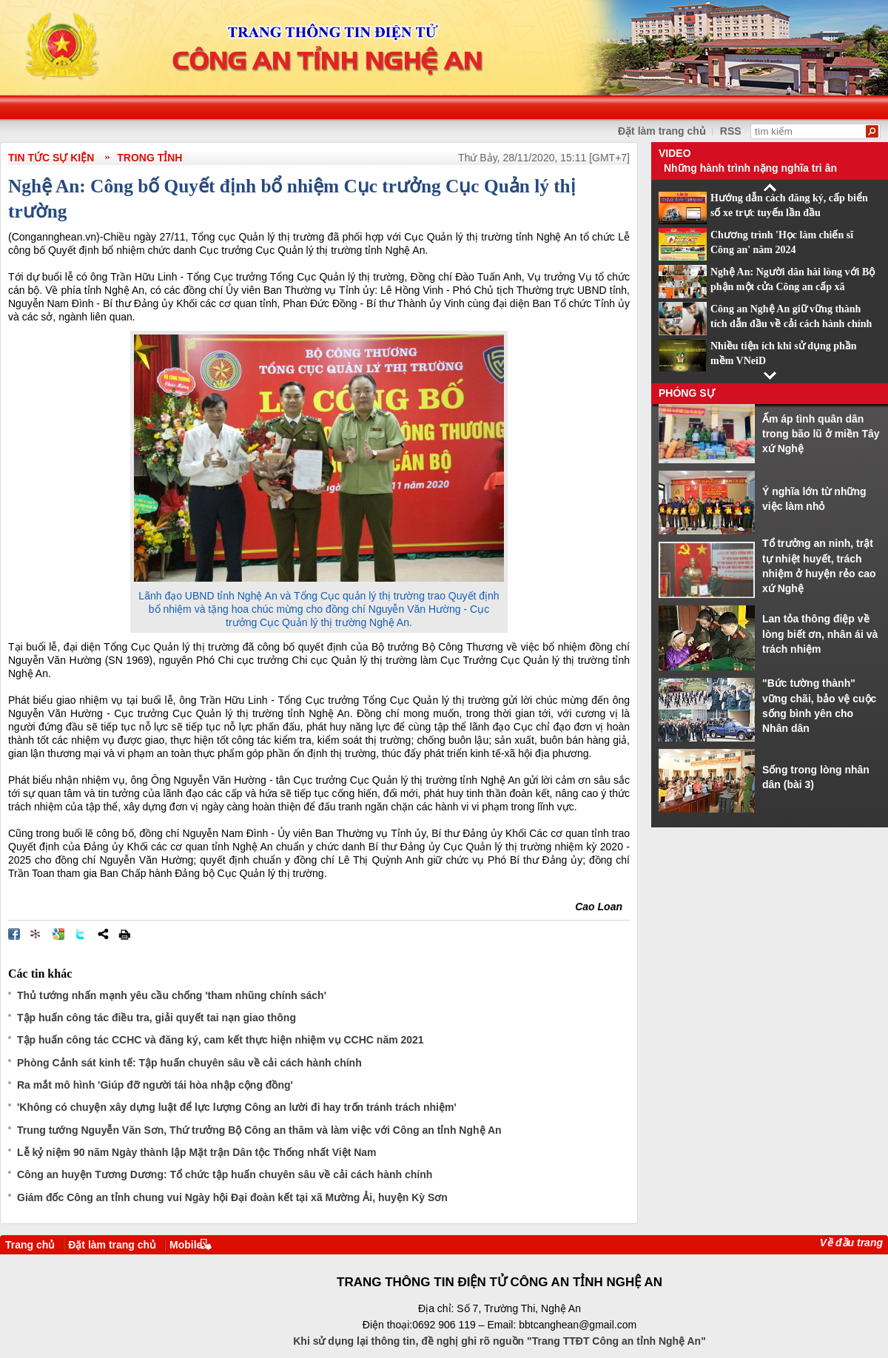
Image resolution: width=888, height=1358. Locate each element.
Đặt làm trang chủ (662, 131)
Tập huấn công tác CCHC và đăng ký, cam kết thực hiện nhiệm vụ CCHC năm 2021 (220, 1040)
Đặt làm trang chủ (112, 1245)
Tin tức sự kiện (51, 158)
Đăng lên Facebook (14, 934)
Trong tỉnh (149, 158)
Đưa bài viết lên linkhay (36, 934)
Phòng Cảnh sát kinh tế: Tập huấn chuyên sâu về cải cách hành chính (189, 1063)
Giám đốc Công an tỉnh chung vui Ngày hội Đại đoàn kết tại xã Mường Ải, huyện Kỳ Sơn (232, 1197)
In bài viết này (124, 934)
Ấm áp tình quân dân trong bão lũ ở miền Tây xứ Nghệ (821, 434)
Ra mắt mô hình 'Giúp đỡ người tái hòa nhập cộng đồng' (155, 1085)
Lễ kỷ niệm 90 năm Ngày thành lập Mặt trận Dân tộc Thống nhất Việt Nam (197, 1152)
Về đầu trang (851, 1242)
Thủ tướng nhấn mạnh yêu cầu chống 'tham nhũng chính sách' (171, 995)
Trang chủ (30, 1245)
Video (675, 153)
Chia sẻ (103, 934)
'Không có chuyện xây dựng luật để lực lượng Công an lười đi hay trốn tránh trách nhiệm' (237, 1107)
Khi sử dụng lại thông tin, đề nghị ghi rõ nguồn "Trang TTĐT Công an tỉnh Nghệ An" (499, 1341)
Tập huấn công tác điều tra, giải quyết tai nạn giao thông (156, 1017)
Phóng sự (687, 393)
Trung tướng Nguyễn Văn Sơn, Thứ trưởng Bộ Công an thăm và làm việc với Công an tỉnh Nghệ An (259, 1130)
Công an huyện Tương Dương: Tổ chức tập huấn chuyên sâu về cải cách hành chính (224, 1174)
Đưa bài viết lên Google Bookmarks (58, 934)
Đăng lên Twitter (81, 934)
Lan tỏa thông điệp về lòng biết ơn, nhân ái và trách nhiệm (820, 634)
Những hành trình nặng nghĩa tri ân (750, 168)
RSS (730, 131)
